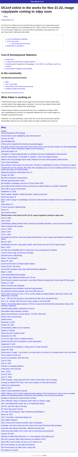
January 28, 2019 (7, 434)
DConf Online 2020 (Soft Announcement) (19, 86)
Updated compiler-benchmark (15, 89)
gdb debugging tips (8, 141)
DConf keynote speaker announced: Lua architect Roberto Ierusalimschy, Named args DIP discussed (37, 280)
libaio (7, 82)
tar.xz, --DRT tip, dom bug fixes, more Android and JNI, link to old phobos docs (29, 298)
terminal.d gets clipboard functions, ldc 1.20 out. (18, 277)
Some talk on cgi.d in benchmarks (13, 189)
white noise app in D (8, 197)
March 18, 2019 (7, 414)
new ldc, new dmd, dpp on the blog (13, 406)
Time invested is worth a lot (11, 355)
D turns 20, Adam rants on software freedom (17, 339)
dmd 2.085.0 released (9, 420)
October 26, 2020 (7, 175)
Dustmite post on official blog (11, 255)
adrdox (45, 455)
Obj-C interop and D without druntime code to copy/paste (21, 423)
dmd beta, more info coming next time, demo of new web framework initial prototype (31, 425)
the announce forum (16, 93)
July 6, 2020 (5, 221)
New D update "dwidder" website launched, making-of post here (24, 194)
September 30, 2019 (8, 336)
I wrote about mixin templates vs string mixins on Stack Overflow (24, 347)
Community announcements (20, 43)
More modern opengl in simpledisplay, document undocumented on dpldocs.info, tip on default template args (38, 200)
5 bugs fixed (9, 59)
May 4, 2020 (5, 247)
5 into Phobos (48, 64)
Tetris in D (5, 210)
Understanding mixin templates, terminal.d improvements (21, 288)
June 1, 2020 (6, 234)
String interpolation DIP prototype (13, 133)
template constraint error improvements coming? (18, 398)
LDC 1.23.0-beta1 (11, 84)
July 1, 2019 (5, 371)
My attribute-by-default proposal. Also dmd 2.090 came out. (22, 291)
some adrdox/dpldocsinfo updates (13, 275)
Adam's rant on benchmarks (11, 317)
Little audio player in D (9, 151)
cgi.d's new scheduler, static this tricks (15, 358)
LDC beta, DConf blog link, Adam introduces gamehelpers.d (22, 412)
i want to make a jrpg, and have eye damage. (17, 253)
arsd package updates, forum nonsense (15, 328)
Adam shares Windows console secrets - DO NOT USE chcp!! (23, 314)
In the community (12, 41)
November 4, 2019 (8, 322)
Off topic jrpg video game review (12, 180)
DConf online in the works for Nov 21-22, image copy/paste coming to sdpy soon (32, 215)
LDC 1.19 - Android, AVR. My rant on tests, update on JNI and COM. (25, 301)
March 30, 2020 (7, 261)
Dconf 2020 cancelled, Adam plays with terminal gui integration (24, 269)
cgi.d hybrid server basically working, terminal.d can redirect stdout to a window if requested (34, 186)
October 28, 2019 (7, 325)
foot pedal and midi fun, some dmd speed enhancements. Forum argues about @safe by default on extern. (37, 238)
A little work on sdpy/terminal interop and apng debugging (22, 144)
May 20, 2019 (6, 388)
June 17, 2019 (6, 377)
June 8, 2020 (6, 232)
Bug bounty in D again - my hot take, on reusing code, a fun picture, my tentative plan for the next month (38, 352)
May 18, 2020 (6, 242)
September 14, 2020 (8, 191)
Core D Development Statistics (17, 39)
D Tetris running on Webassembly (13, 207)
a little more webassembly (10, 385)
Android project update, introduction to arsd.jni (17, 308)
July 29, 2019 (6, 360)
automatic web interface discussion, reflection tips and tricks (22, 428)
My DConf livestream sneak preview (14, 178)
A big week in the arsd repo (11, 369)
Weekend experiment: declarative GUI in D (16, 172)
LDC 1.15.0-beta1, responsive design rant (16, 417)
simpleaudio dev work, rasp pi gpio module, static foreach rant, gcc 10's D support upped (33, 244)
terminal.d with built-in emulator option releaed (18, 264)
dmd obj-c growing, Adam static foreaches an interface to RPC (23, 439)
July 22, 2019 (6, 363)
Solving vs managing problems (12, 366)
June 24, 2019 (6, 374)
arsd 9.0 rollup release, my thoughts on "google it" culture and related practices (29, 157)
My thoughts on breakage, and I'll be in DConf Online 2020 (22, 183)
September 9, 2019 (8, 344)
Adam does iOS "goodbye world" (13, 333)
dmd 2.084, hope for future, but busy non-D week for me (21, 442)
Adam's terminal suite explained (12, 286)
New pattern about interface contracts (14, 311)
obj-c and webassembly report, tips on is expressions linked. (23, 403)
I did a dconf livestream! (9, 162)
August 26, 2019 (7, 349)
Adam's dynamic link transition (12, 226)
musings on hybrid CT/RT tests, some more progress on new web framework (29, 382)
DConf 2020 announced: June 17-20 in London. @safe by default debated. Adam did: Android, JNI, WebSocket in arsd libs (36, 295)
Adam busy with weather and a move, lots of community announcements (27, 431)
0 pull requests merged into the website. (18, 68)
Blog (5, 16)
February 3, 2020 (7, 283)
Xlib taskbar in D (7, 204)
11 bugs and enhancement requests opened (20, 62)
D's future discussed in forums (12, 409)
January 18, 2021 (7, 138)
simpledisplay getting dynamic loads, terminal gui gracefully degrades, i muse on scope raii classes (36, 223)
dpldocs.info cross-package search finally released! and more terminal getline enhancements (34, 159)
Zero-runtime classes (8, 212)
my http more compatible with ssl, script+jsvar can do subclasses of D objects (29, 250)
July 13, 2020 (6, 218)
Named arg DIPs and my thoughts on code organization (21, 341)
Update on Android (8, 330)
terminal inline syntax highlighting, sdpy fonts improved (21, 136)
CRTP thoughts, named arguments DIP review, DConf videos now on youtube (29, 380)
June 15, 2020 (6, 229)
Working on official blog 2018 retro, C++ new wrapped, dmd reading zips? (27, 436)
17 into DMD (39, 64)
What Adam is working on (15, 46)
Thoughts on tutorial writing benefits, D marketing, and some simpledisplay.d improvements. (34, 154)
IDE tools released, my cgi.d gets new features (18, 445)
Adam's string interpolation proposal (14, 391)
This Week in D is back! (9, 450)
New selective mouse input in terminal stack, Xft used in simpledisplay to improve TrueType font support (38, 165)
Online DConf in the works (10, 266)
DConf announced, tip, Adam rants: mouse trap (18, 447)
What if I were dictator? (9, 258)
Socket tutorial (6, 319)
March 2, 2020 (6, 272)
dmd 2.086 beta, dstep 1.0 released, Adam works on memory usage (25, 401)
